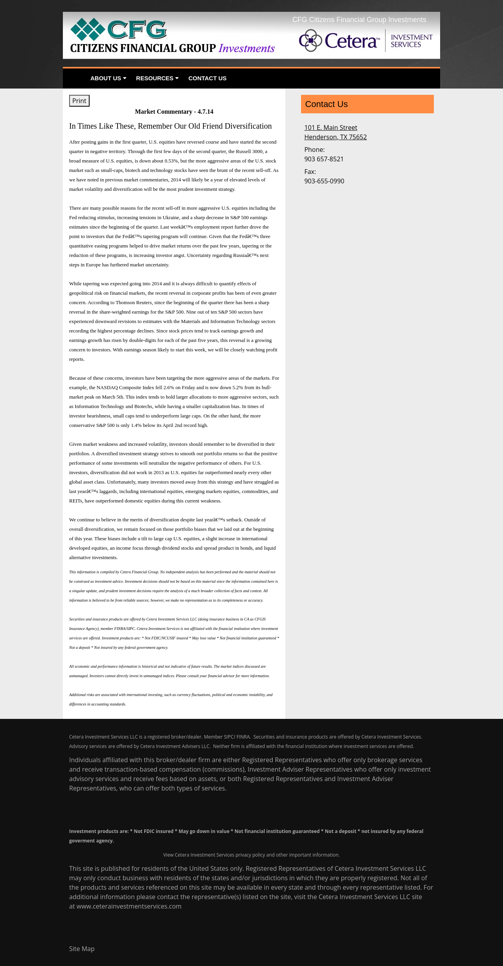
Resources (154, 78)
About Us (105, 78)
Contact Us (207, 78)
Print (79, 100)
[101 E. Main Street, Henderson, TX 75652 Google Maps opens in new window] (335, 132)
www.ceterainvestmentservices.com (129, 906)
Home (74, 78)
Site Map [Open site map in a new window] (82, 948)
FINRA (243, 736)
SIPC (229, 736)
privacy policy (250, 854)
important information (314, 854)
